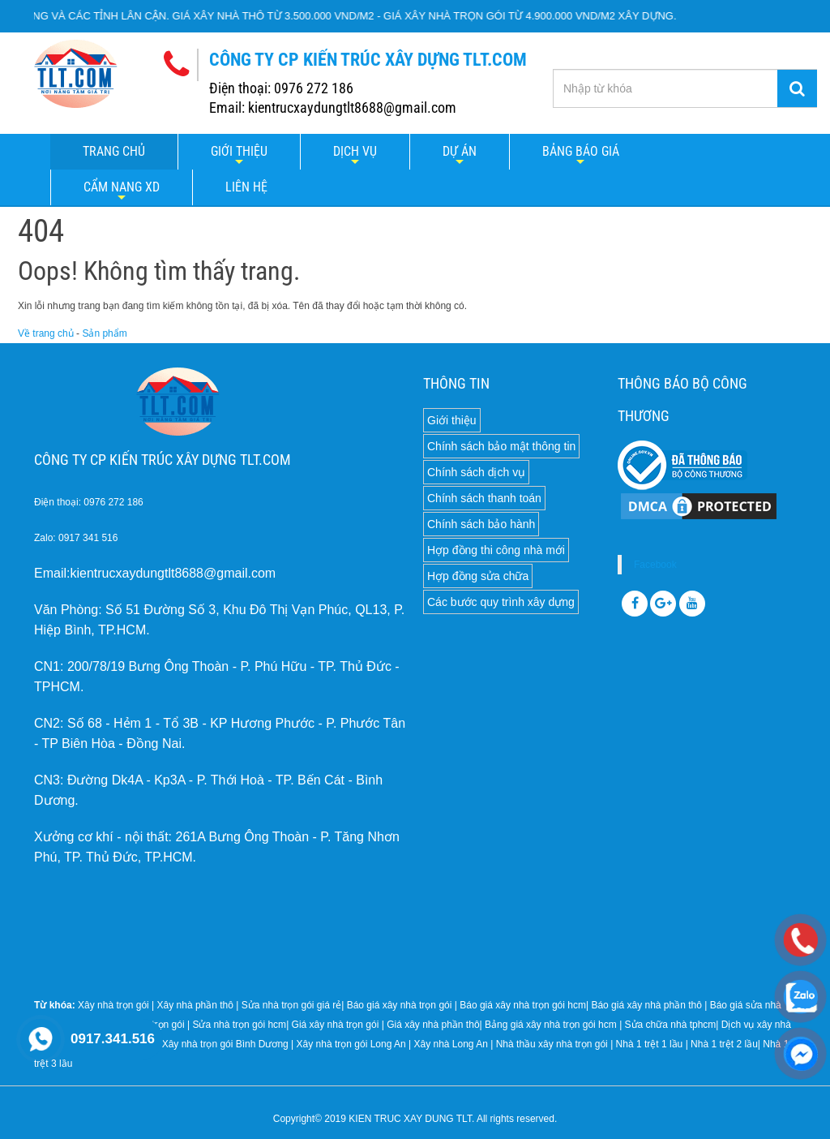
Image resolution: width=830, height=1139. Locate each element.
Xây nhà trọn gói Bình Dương (225, 1044)
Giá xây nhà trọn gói (335, 1024)
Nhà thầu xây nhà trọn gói (552, 1044)
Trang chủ (114, 151)
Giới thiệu (239, 151)
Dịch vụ (355, 151)
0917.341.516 (113, 1039)
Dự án (460, 151)
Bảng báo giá (580, 151)
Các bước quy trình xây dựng (501, 601)
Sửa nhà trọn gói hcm (239, 1024)
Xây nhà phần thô (195, 1005)
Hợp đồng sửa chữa (477, 576)
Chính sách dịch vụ (476, 472)
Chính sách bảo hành (481, 524)
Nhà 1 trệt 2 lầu (724, 1044)
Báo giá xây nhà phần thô (646, 1005)
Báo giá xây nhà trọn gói (399, 1005)
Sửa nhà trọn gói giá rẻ (291, 1005)
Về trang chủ (46, 333)
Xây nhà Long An (450, 1044)
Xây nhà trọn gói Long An (351, 1044)
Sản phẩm (104, 333)
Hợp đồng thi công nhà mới (496, 550)
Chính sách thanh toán (484, 498)
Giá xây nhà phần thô (433, 1024)
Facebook (655, 564)
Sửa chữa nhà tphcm (671, 1024)
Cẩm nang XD (121, 187)
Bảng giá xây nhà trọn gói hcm (551, 1024)
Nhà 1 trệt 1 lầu (649, 1044)
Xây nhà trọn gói (113, 1005)
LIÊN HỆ (246, 187)
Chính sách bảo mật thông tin (501, 446)
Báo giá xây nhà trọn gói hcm (523, 1005)
